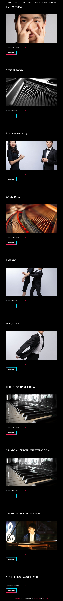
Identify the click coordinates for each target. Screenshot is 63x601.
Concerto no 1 (15, 70)
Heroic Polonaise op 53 (20, 386)
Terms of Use (37, 598)
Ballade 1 (12, 260)
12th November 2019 (14, 47)
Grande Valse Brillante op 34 (24, 513)
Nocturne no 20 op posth (22, 576)
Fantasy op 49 (14, 6)
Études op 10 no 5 (16, 133)
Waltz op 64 (13, 196)
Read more (11, 52)
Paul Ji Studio (18, 598)
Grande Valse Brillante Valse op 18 (28, 450)
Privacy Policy (45, 598)
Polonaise (12, 323)
